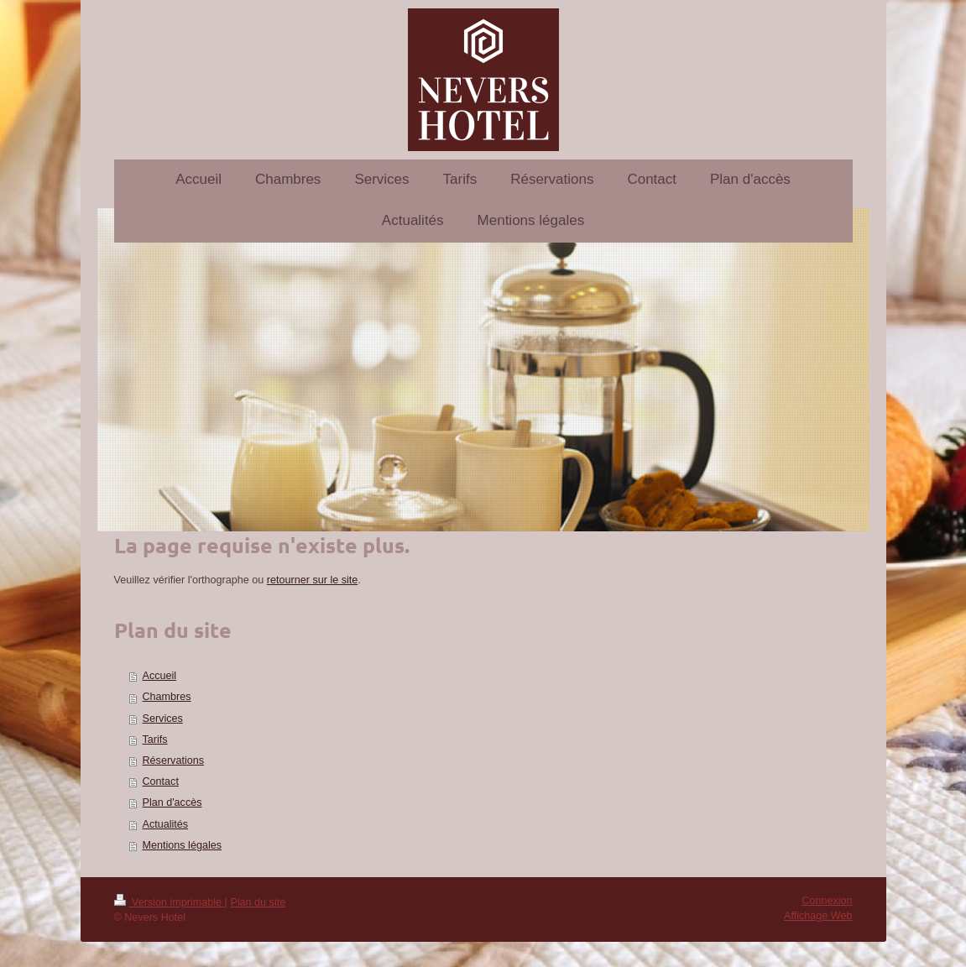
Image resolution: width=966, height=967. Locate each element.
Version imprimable (169, 902)
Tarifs (155, 739)
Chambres (167, 697)
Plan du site (257, 902)
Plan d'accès (172, 802)
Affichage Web (818, 916)
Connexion (827, 901)
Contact (161, 781)
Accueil (160, 676)
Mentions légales (182, 845)
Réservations (174, 760)
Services (163, 718)
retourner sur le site (312, 580)
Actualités (166, 824)
